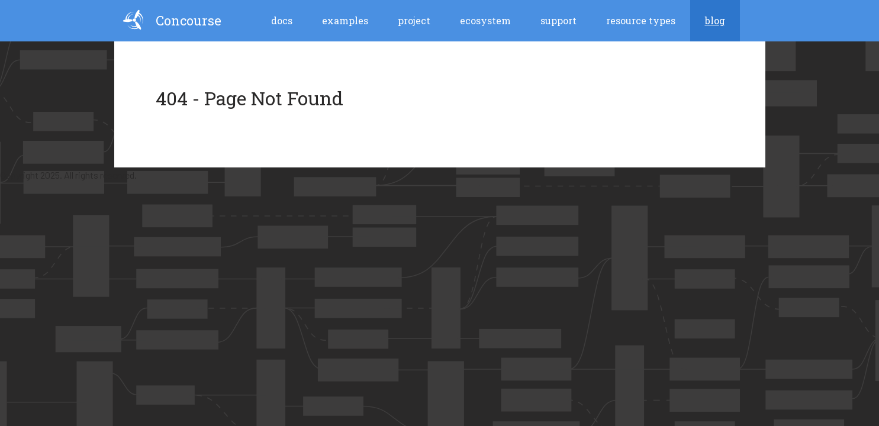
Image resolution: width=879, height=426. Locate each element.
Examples (345, 20)
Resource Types (640, 20)
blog (715, 20)
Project (414, 20)
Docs (281, 20)
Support (558, 20)
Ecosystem (485, 20)
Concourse (172, 19)
